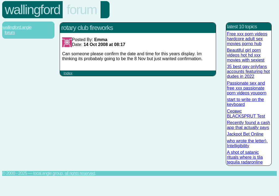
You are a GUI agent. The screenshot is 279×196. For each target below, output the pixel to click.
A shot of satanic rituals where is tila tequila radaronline (245, 157)
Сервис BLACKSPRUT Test (246, 113)
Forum (81, 9)
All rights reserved (80, 173)
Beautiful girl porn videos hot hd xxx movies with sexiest (246, 55)
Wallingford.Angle (16, 27)
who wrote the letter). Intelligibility (247, 143)
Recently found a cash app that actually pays (248, 125)
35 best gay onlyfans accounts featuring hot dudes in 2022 (248, 71)
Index (67, 73)
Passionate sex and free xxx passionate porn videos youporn (246, 88)
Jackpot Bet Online (245, 134)
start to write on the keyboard (245, 102)
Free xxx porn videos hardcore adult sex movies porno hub (247, 39)
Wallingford (32, 9)
